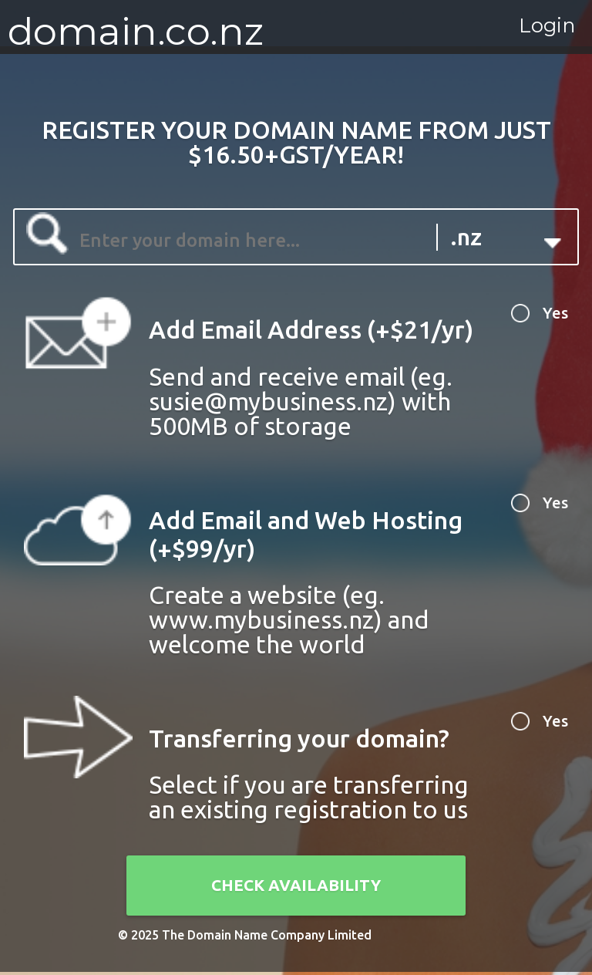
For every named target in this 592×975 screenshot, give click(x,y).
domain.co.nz (136, 31)
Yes (550, 317)
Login (525, 32)
